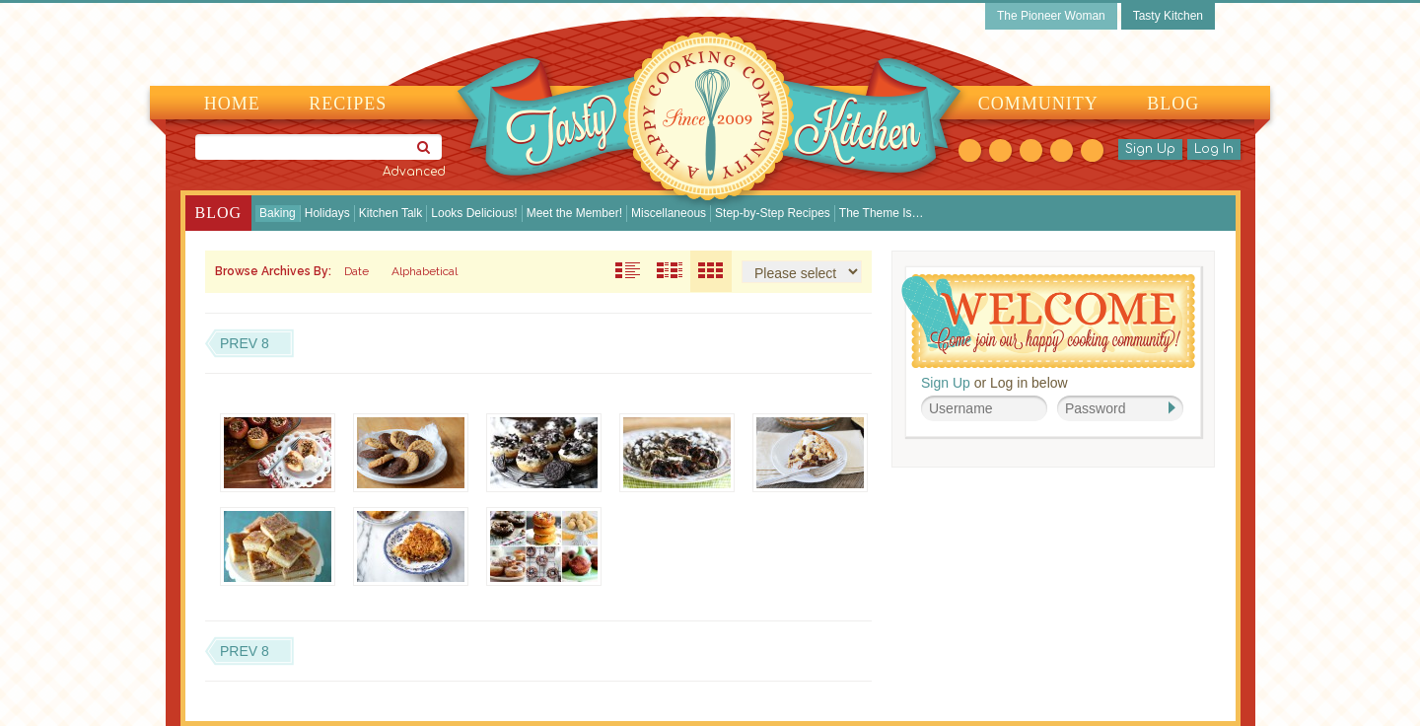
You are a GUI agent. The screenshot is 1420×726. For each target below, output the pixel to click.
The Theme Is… (881, 213)
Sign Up (1150, 149)
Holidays (327, 213)
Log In (1214, 149)
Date (356, 271)
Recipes (348, 103)
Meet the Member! (574, 213)
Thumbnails (711, 271)
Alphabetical (424, 271)
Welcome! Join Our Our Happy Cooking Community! (1048, 321)
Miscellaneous (668, 213)
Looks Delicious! (474, 213)
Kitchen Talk (390, 213)
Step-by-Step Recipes (772, 213)
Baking (277, 213)
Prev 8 (244, 343)
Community (1038, 103)
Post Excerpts (628, 271)
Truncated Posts (669, 271)
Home (232, 103)
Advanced (414, 172)
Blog (1173, 103)
